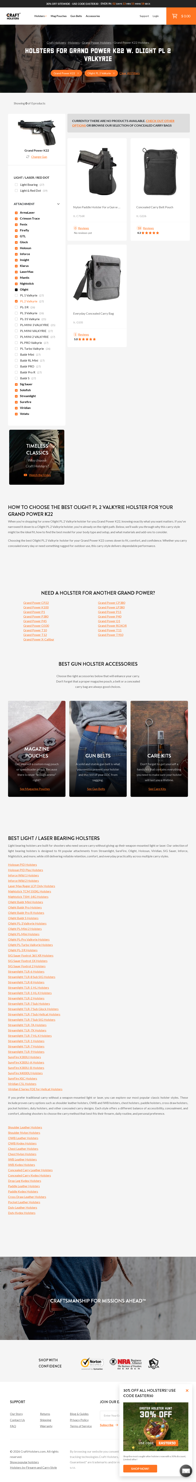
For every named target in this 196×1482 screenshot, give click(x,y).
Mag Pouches (59, 16)
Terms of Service (81, 1426)
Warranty (46, 1426)
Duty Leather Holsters (22, 1207)
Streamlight (25, 396)
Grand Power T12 (35, 634)
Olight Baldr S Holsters (23, 918)
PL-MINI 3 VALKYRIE (35, 325)
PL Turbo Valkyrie (32, 349)
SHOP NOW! (140, 1468)
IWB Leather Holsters (22, 1159)
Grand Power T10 (35, 630)
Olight (21, 289)
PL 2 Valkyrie (29, 301)
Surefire (23, 402)
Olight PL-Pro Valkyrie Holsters (29, 939)
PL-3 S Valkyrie (30, 319)
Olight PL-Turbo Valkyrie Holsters (30, 945)
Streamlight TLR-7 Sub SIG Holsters (31, 1019)
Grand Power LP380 (111, 607)
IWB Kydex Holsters (21, 1164)
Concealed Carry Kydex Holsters (29, 1175)
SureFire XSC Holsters (22, 1078)
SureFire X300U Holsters (24, 1057)
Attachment (24, 204)
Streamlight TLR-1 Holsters (26, 1041)
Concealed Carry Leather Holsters (30, 1170)
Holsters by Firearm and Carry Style (33, 1467)
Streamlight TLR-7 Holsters (26, 1046)
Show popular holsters (24, 1462)
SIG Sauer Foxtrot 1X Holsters (27, 961)
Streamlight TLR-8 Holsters (26, 982)
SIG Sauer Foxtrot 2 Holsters (27, 966)
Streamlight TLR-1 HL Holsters (28, 987)
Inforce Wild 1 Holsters (23, 875)
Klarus (22, 265)
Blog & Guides (79, 1414)
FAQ (13, 1426)
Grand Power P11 (109, 612)
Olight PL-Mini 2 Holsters (25, 928)
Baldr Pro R (28, 372)
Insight (22, 260)
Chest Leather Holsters (23, 1148)
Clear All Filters (129, 73)
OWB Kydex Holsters (22, 1143)
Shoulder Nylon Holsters (24, 1132)
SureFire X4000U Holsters (25, 1073)
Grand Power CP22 (36, 602)
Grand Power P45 (35, 621)
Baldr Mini (28, 355)
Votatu (22, 413)
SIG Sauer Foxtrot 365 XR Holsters (30, 955)
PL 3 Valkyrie (29, 313)
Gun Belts (76, 16)
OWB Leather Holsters (23, 1138)
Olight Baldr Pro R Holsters (26, 912)
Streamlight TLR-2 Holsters (26, 998)
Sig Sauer (24, 384)
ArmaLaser (25, 212)
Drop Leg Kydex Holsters (24, 1180)
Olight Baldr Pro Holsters (25, 907)
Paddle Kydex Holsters (23, 1191)
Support (144, 16)
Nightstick (24, 283)
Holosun (23, 248)
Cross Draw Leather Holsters (27, 1197)
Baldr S (25, 378)
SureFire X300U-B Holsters (26, 1067)
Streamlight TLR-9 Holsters (26, 1051)
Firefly (22, 230)
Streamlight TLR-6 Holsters (26, 971)
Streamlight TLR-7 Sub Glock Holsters (33, 1009)
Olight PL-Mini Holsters (23, 934)
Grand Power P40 (109, 616)
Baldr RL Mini (30, 361)
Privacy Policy (79, 1420)
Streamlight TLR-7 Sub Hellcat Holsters (34, 1014)
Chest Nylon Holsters (22, 1154)
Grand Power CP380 (111, 602)
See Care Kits (157, 789)
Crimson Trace (27, 218)
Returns (45, 1414)
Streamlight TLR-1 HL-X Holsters (30, 993)
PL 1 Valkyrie (29, 295)
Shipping (45, 1420)
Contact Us (17, 1420)
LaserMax (24, 271)
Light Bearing (29, 185)
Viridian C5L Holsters (22, 1083)
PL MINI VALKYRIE (34, 331)
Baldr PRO (28, 366)
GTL (20, 236)
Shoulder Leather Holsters (25, 1127)
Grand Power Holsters (96, 42)
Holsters (40, 16)
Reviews (83, 228)
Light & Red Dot (31, 191)
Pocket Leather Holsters (24, 1202)
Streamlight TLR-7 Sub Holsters (29, 1003)
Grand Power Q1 (109, 621)
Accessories (93, 16)
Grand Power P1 (34, 612)
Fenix (21, 224)
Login (156, 16)
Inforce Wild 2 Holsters (23, 880)
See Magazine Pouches (35, 789)
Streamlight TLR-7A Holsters (27, 1025)
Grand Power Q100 (36, 625)
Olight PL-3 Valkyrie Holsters (27, 923)
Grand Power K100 (36, 607)
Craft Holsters (56, 42)
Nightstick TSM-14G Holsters (28, 896)
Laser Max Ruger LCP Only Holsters (31, 886)
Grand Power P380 (35, 616)
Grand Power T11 (110, 630)
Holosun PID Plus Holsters (25, 870)
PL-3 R (25, 307)
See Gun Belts (96, 789)
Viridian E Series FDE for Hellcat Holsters (35, 1089)
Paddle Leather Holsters (24, 1186)
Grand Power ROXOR (112, 625)
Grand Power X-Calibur (38, 639)
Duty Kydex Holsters (21, 1213)
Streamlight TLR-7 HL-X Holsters (30, 1035)
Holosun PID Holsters (22, 864)
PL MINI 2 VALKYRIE (35, 337)
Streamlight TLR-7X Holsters (27, 1030)
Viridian (23, 407)
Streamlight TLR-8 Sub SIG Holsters (31, 977)
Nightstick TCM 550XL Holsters (29, 891)
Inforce (22, 254)
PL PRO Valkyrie (31, 343)
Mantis (22, 277)
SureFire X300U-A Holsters (26, 1062)
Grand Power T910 (110, 634)
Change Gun (36, 156)
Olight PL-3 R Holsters (23, 950)
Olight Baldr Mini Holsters (25, 902)
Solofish (23, 390)
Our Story (16, 1414)
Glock (21, 242)
